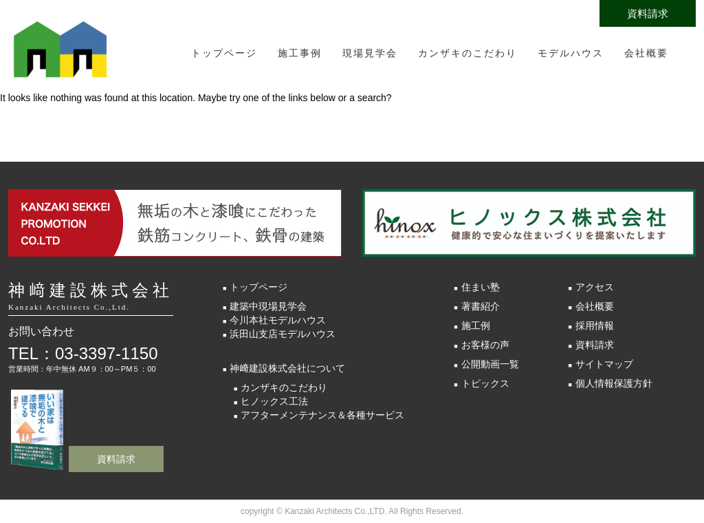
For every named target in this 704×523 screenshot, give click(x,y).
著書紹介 (480, 306)
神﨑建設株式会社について (287, 368)
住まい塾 (480, 286)
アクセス (594, 286)
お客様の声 (485, 344)
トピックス (485, 383)
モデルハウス (571, 52)
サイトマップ (604, 364)
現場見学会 (369, 52)
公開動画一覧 (490, 364)
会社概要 (646, 52)
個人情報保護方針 (613, 383)
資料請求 (647, 13)
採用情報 (594, 325)
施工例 (475, 325)
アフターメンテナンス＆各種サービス (322, 414)
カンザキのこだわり (467, 52)
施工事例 (300, 52)
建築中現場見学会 (268, 306)
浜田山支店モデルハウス (283, 333)
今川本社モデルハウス (278, 319)
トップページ (224, 52)
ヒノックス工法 (274, 401)
